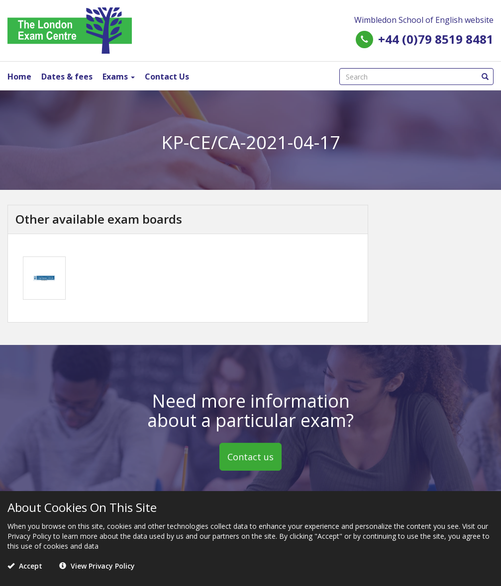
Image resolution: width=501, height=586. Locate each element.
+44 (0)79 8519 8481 (436, 39)
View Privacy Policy (97, 566)
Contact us (250, 457)
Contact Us (167, 76)
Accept (24, 566)
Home (19, 76)
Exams (118, 76)
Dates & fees (67, 76)
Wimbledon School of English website (424, 19)
